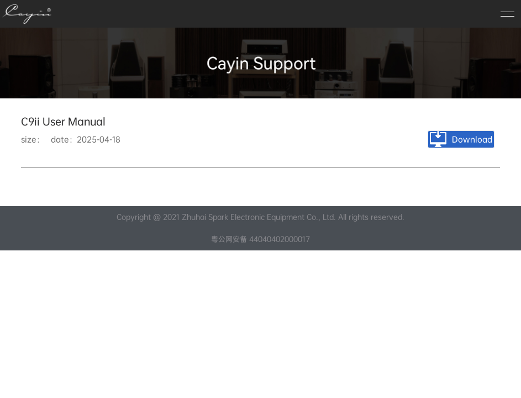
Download (461, 139)
